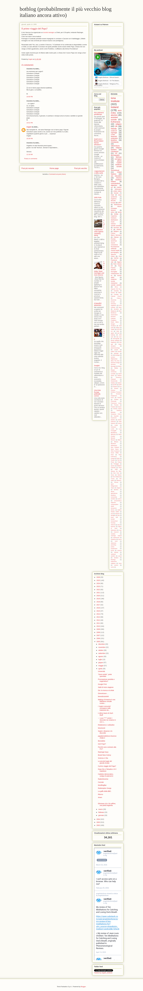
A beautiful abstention (97, 304)
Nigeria (119, 262)
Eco (120, 386)
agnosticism (114, 493)
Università (101, 671)
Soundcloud (115, 170)
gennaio (101, 815)
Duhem (120, 383)
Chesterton (114, 151)
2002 (98, 825)
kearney (113, 526)
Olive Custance (115, 451)
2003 (98, 822)
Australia (116, 290)
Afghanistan (114, 359)
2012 (98, 620)
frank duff (114, 517)
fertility (116, 214)
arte (118, 333)
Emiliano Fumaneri (116, 392)
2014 (98, 614)
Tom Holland (116, 476)
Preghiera (113, 320)
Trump (112, 478)
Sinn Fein (116, 473)
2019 (98, 599)
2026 (98, 577)
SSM (116, 469)
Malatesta (113, 311)
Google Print (102, 684)
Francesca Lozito (116, 403)
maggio (101, 666)
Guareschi (114, 417)
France (113, 233)
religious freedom (116, 148)
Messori (113, 440)
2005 (98, 641)
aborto (119, 161)
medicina (113, 539)
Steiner (120, 475)
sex (112, 355)
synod (120, 556)
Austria (113, 292)
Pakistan (113, 318)
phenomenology (115, 348)
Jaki (112, 262)
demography (115, 155)
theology (113, 559)
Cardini (119, 163)
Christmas (113, 371)
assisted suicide (114, 118)
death (112, 506)
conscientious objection (115, 184)
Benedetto (101, 741)
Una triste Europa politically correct (97, 393)
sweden (113, 556)
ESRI (120, 384)
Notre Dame (115, 449)
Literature (113, 427)
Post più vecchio (80, 168)
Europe (113, 202)
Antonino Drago (115, 362)
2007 (98, 635)
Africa (116, 287)
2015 (98, 611)
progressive (114, 548)
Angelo (28, 127)
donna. (113, 510)
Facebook (114, 260)
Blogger (83, 986)
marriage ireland (116, 535)
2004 (98, 819)
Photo (112, 462)
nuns (116, 541)
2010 (98, 626)
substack (113, 554)
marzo (100, 809)
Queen (113, 465)
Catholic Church (116, 296)
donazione (114, 508)
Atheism (119, 229)
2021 (98, 592)
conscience (114, 245)
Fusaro (120, 406)
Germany (113, 303)
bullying (113, 335)
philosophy (118, 189)
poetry (112, 546)
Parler (118, 458)
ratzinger (116, 353)
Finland (116, 399)
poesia (116, 349)
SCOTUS (114, 241)
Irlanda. (113, 419)
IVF (116, 153)
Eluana (116, 388)
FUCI (112, 397)
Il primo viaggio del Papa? (34, 28)
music (113, 222)
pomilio (120, 351)
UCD (118, 329)
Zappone (119, 487)
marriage (114, 133)
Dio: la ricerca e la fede (106, 690)
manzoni (116, 532)
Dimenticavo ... (103, 693)
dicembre (101, 644)
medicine (118, 164)
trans (120, 563)
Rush (120, 467)
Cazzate (101, 782)
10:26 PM (29, 138)
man (120, 530)
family (120, 212)
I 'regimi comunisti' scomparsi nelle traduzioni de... (104, 708)
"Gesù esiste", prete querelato (105, 675)
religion (119, 124)
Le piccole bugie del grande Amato (105, 762)
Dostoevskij (114, 381)
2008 (98, 632)
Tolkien (118, 327)
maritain (113, 534)
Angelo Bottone (98, 87)
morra (120, 539)
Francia (116, 405)
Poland (120, 462)
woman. (113, 357)
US (112, 331)
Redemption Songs (104, 788)
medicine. (114, 279)
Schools (113, 269)
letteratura (113, 530)
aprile (100, 669)
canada (119, 166)
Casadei (116, 294)
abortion (114, 115)
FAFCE (116, 258)
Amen (100, 797)
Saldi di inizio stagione (106, 687)
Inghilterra (113, 305)
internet (113, 524)
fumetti (113, 519)
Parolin (113, 460)
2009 (98, 629)
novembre (102, 647)
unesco (116, 565)
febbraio (101, 812)
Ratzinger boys (103, 752)
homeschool (114, 521)
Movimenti (101, 728)
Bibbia (116, 368)
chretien (113, 498)
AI (111, 229)
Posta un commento (30, 158)
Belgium (116, 231)
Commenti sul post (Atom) (57, 174)
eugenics (113, 199)
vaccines (116, 227)
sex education (116, 176)
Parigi (112, 458)
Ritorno (100, 794)
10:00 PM (29, 96)
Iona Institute (115, 100)
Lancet (120, 423)
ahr (112, 187)
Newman (114, 136)
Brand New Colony (104, 755)
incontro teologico (49, 32)
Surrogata (114, 271)
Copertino (114, 216)
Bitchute (119, 157)
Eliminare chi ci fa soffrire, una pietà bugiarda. (107, 804)
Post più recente (27, 168)
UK (116, 126)
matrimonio (116, 537)
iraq (118, 524)
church (113, 243)
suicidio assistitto (116, 225)
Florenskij (113, 401)
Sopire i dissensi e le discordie (105, 732)
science (113, 224)
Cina (120, 256)
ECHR (114, 384)
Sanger (113, 324)
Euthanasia (115, 122)
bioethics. (113, 495)
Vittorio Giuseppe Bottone (116, 208)
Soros (112, 475)
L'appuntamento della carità (99, 172)
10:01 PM (29, 123)
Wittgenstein (114, 486)
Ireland (114, 107)
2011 (98, 623)
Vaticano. (119, 480)
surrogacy (118, 159)
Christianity (115, 142)
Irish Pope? (102, 744)
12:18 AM (29, 154)
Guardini (116, 416)
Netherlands (118, 204)
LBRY (120, 202)
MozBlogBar (102, 785)
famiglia (113, 515)
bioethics (114, 140)
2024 (98, 583)
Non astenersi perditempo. (99, 113)
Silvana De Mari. (116, 471)
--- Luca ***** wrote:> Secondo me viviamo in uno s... (107, 720)
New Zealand (115, 447)
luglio (100, 659)
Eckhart (115, 386)
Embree (113, 390)
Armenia (113, 364)
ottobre (101, 650)
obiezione (113, 543)
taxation (116, 557)
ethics (113, 212)
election (117, 513)
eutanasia (114, 138)
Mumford (113, 443)
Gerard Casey (117, 408)
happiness (114, 342)
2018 (98, 602)
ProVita (113, 239)
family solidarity (115, 340)
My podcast (105, 87)
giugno (100, 662)
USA (117, 331)
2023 (98, 586)
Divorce (119, 178)
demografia (116, 338)
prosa (112, 550)
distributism (114, 220)
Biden (120, 292)
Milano (120, 440)
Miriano (116, 441)
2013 (98, 617)
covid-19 (114, 131)
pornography (115, 252)
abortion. (116, 489)
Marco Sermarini (116, 235)
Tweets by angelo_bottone (103, 973)
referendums (115, 146)
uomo (112, 567)
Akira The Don (115, 360)
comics (120, 498)
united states (117, 191)
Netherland (114, 445)
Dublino (113, 383)
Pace (112, 454)
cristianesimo (115, 273)
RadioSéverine (103, 779)
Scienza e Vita (103, 758)
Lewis (116, 425)
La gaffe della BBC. (104, 791)
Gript (112, 195)
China (113, 256)
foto (119, 515)
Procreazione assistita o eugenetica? (106, 680)
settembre (102, 653)
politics (113, 351)
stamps (116, 552)
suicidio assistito (116, 285)
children (119, 187)
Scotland (113, 325)
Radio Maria (115, 322)
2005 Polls (97, 197)
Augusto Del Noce (116, 289)
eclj (112, 513)
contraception (114, 504)
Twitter (113, 329)
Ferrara (119, 397)
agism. (113, 333)
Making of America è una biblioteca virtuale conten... (106, 701)
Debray (120, 375)
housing (113, 522)
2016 (98, 608)
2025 (98, 580)
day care (119, 336)
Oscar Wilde (115, 452)
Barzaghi (113, 366)
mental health (115, 250)
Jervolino (116, 309)
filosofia (113, 200)
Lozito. (113, 429)
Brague (113, 370)
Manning (113, 434)
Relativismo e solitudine (106, 725)
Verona (116, 482)
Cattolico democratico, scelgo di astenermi (106, 775)
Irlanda (114, 129)
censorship (114, 497)
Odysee (116, 237)
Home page (54, 168)
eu (111, 275)
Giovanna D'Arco (116, 414)
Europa (113, 302)
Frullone (113, 406)
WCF (112, 484)
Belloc (120, 366)
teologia (117, 355)
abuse (112, 491)
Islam (120, 307)
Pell (118, 460)
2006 (98, 638)
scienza (119, 550)
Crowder (113, 373)
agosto (100, 656)
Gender (116, 193)
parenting (113, 545)
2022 (98, 589)
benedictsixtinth (103, 696)
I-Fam (113, 134)
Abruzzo (113, 254)
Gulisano (113, 218)
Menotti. (113, 438)
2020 (98, 596)
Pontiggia (116, 464)
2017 (98, 605)
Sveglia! (97, 365)
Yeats (112, 487)
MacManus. (114, 432)
